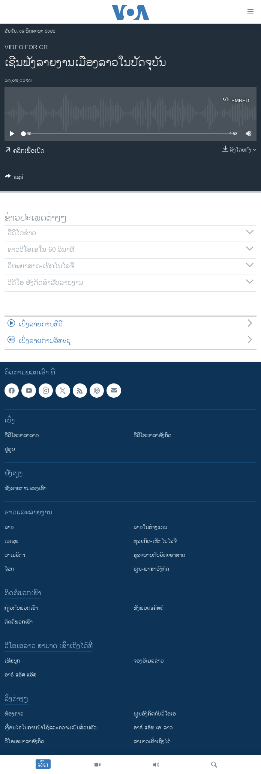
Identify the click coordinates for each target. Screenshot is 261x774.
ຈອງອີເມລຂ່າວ (149, 661)
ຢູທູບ (9, 449)
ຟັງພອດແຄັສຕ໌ (149, 608)
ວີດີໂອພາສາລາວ (21, 435)
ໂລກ (9, 569)
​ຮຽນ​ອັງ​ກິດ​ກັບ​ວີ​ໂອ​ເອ (155, 714)
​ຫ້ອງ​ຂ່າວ (14, 714)
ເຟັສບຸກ (12, 661)
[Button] (14, 178)
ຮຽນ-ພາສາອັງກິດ (151, 569)
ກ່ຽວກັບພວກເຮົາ (21, 608)
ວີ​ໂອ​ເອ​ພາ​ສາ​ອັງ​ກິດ (24, 741)
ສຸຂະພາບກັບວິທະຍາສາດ (159, 555)
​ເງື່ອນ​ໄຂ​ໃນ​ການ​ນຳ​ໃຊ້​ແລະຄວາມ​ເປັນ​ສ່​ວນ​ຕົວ (50, 728)
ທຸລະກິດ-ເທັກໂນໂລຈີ (155, 541)
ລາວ (9, 527)
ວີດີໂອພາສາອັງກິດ (152, 435)
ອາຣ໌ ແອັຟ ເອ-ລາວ (153, 728)
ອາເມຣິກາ (14, 555)
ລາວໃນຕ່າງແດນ (150, 527)
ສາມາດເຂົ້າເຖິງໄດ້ (152, 741)
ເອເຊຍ (11, 541)
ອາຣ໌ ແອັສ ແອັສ (20, 675)
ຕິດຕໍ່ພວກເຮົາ (18, 622)
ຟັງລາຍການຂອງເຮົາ (25, 488)
